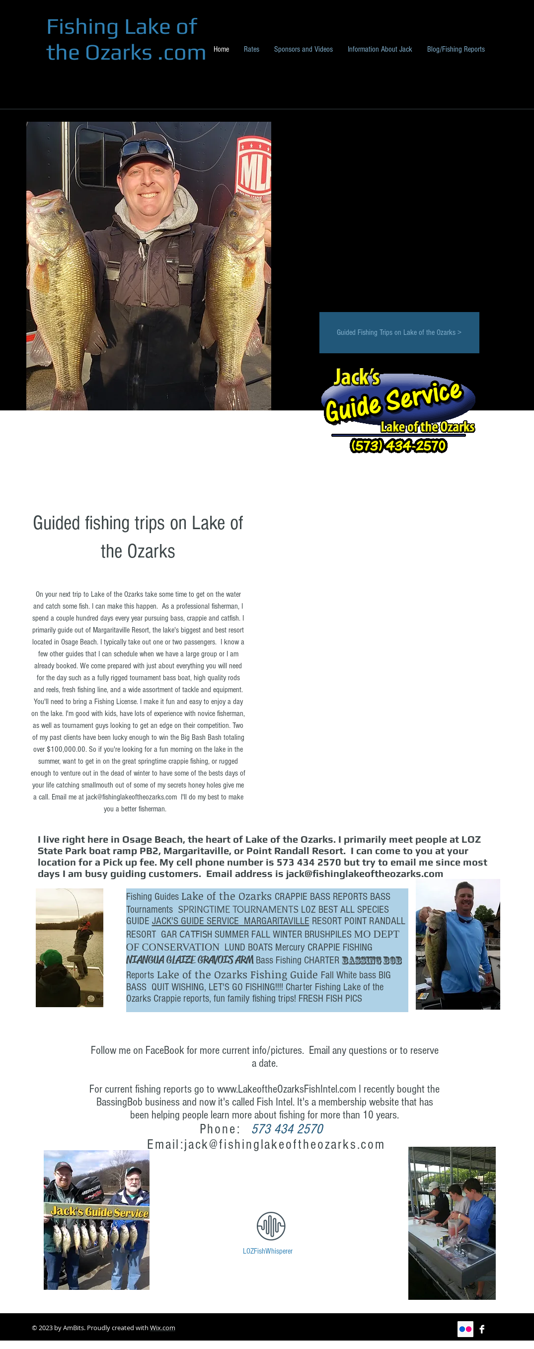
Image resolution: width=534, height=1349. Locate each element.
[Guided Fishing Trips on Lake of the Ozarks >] (399, 332)
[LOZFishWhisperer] (268, 1251)
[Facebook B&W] (482, 1329)
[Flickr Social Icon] (465, 1329)
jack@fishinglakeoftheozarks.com (131, 797)
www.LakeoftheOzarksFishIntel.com (286, 1089)
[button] (396, 621)
